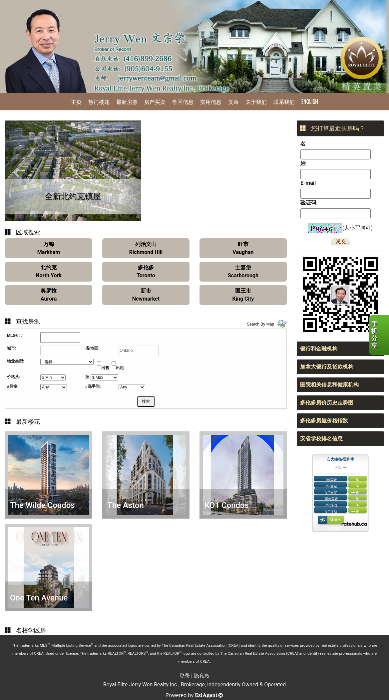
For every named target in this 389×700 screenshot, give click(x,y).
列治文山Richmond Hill (146, 248)
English (309, 102)
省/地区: (92, 348)
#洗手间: (93, 386)
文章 (233, 102)
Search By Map (260, 324)
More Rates (335, 521)
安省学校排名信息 (321, 438)
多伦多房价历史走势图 (326, 402)
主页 (76, 102)
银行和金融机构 (318, 349)
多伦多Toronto (146, 271)
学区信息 (183, 102)
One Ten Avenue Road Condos (39, 602)
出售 (105, 367)
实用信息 (210, 102)
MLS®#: (14, 335)
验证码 (308, 202)
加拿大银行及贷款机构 (326, 366)
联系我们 (284, 102)
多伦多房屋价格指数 (324, 420)
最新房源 (127, 102)
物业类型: (15, 361)
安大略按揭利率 (340, 459)
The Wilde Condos (42, 505)
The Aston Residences (128, 510)
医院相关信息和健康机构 (329, 384)
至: (88, 376)
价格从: (13, 376)
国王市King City (243, 295)
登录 (184, 676)
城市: (11, 348)
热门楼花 (99, 102)
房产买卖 (155, 102)
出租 (120, 367)
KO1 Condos (226, 505)
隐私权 (202, 676)
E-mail (308, 183)
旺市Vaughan (242, 248)
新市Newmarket (146, 295)
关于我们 (256, 102)
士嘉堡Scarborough (243, 271)
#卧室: (13, 386)
